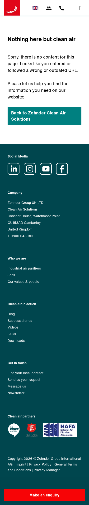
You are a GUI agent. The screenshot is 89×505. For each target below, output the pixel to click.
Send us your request (24, 379)
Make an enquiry (44, 495)
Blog (11, 313)
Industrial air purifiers (24, 268)
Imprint (20, 464)
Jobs (11, 274)
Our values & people (23, 281)
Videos (13, 327)
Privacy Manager (47, 469)
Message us (17, 386)
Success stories (20, 320)
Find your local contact (25, 372)
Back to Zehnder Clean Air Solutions (38, 116)
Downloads (16, 340)
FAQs (12, 333)
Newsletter (16, 392)
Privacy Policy (40, 464)
